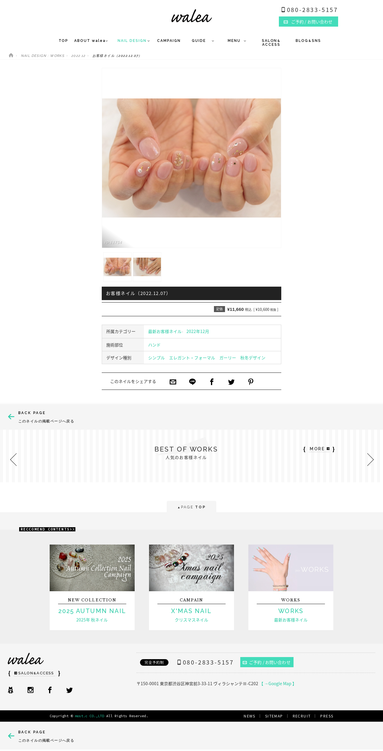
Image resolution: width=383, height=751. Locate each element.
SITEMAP (274, 716)
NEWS (250, 716)
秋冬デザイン (252, 358)
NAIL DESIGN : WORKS (43, 56)
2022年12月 (197, 331)
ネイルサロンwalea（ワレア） (191, 15)
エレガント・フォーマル (192, 358)
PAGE (191, 507)
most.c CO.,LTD (89, 716)
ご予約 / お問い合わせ (267, 662)
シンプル (156, 358)
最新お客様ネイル (165, 331)
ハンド (154, 345)
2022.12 (78, 56)
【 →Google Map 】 (278, 683)
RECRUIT (302, 716)
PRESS (326, 716)
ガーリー (227, 358)
